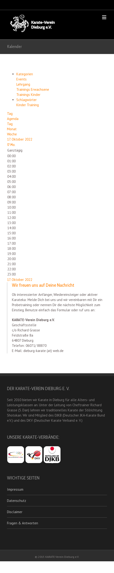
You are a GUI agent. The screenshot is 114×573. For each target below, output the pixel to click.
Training (33, 105)
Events (21, 79)
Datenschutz (16, 500)
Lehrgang (23, 84)
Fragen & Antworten (22, 523)
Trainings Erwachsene (32, 89)
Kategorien (24, 74)
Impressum (15, 489)
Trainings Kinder (28, 94)
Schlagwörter (26, 100)
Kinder (21, 105)
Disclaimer (14, 512)
